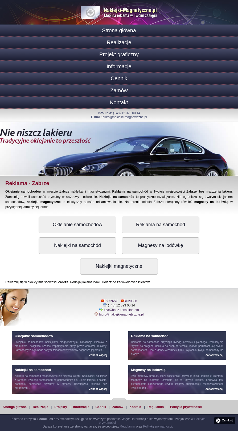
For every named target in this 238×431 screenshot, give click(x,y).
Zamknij (224, 420)
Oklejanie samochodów (77, 224)
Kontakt (119, 102)
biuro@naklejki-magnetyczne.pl (124, 117)
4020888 (131, 301)
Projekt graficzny (119, 54)
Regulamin (155, 407)
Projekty (60, 407)
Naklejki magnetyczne (119, 266)
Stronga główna (15, 407)
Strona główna (119, 30)
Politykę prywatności (157, 426)
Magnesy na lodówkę (160, 245)
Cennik (119, 78)
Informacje (118, 66)
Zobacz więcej (98, 355)
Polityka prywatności (186, 407)
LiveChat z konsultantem (121, 310)
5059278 (112, 301)
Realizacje (119, 42)
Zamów (119, 90)
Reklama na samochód (160, 224)
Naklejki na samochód (77, 245)
